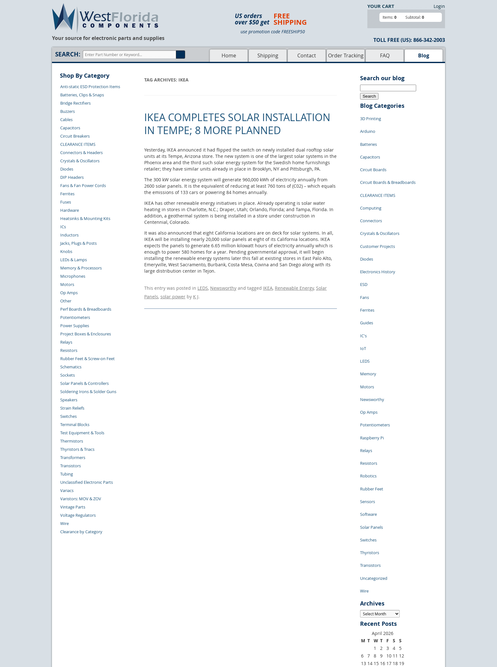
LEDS (202, 287)
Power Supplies (74, 325)
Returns (138, 607)
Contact (306, 55)
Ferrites (67, 194)
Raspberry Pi (372, 355)
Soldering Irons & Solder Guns (88, 391)
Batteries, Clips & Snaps (82, 95)
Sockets (67, 375)
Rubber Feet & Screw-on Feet (87, 358)
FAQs (214, 622)
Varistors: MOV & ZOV (80, 499)
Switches (68, 416)
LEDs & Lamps (73, 259)
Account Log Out (146, 629)
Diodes (66, 169)
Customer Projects (377, 212)
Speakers (68, 400)
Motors (67, 284)
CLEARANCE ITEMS (77, 144)
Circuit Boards (373, 155)
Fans (364, 250)
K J (195, 293)
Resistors (68, 350)
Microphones (72, 276)
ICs (63, 227)
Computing (370, 183)
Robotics (368, 383)
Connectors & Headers (81, 152)
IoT (363, 288)
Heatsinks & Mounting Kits (85, 218)
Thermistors (71, 441)
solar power (172, 293)
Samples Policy (282, 600)
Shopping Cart (222, 607)
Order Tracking (346, 55)
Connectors (371, 193)
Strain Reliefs (72, 408)
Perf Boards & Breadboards (85, 309)
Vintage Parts (72, 507)
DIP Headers (72, 177)
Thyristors (369, 440)
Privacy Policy (281, 607)
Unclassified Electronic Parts (86, 482)
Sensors (367, 402)
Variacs (67, 490)
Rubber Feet (371, 393)
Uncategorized (373, 459)
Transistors (70, 466)
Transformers (72, 457)
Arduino (367, 126)
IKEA (268, 287)
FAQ (385, 55)
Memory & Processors (81, 268)
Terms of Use (280, 615)
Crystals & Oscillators (80, 161)
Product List (220, 615)
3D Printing (370, 117)
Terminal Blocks (74, 424)
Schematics (70, 367)
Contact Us (141, 600)
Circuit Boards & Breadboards (388, 164)
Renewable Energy (294, 287)
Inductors (69, 235)
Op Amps (69, 292)
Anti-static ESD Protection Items (90, 86)
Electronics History (377, 231)
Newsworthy (223, 287)
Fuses (65, 202)
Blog (423, 55)
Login (439, 6)
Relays (66, 342)
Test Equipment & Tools (82, 433)
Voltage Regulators (78, 515)
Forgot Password (147, 636)
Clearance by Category (81, 531)
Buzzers (67, 111)
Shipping (267, 55)
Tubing (66, 474)
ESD (363, 240)
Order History (144, 622)
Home (229, 55)
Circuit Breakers (75, 136)
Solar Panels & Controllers (84, 383)
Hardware (69, 210)
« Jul (364, 562)
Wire (64, 523)
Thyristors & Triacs (77, 449)
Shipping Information (151, 615)
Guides (366, 269)
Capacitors (70, 128)
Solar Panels (371, 421)
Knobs (66, 251)
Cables (66, 119)
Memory (368, 307)
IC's (363, 279)
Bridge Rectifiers (75, 103)
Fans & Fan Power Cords (83, 185)
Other (65, 301)
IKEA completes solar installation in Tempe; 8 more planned (237, 123)
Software (368, 412)
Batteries (368, 136)
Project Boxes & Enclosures (85, 334)
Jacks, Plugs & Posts (78, 243)
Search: (67, 54)
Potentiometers (75, 317)
